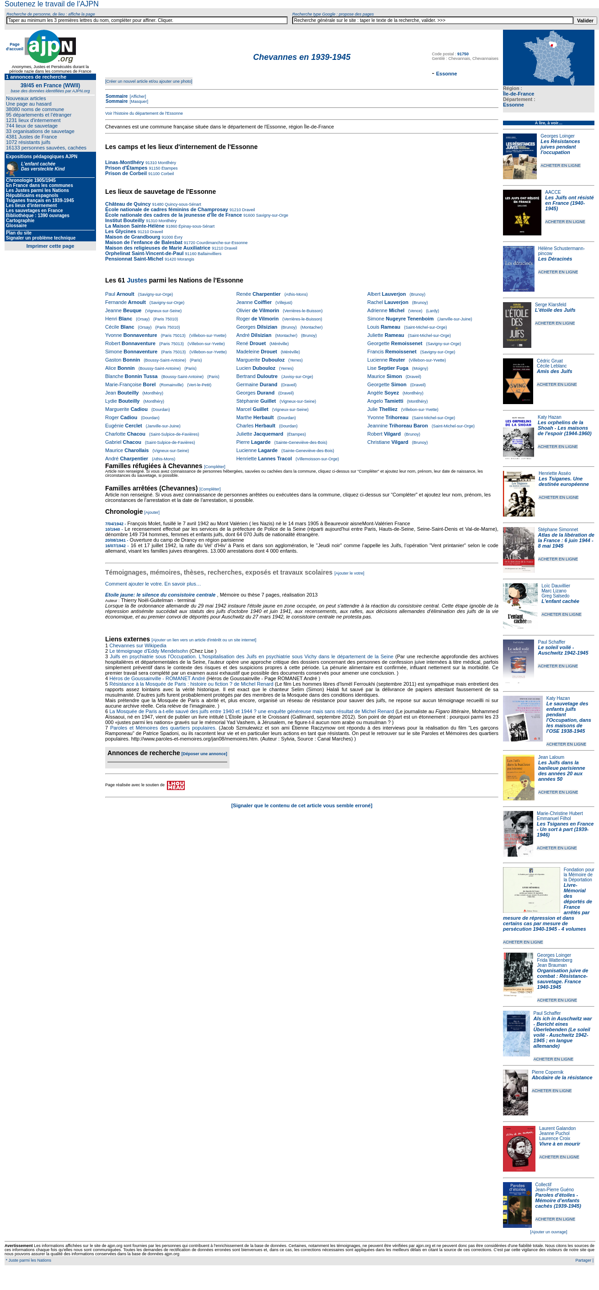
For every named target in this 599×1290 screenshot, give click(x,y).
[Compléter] (214, 466)
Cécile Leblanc (552, 365)
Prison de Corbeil (126, 173)
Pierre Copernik (547, 1072)
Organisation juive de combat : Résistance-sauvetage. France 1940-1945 (562, 979)
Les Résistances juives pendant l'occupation (560, 147)
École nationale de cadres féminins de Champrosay (166, 209)
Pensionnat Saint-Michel (134, 258)
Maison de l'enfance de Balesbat (143, 242)
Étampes (169, 168)
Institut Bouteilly (124, 220)
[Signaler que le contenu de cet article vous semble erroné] (302, 805)
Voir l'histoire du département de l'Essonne (144, 113)
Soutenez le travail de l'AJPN (52, 4)
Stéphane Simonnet (558, 529)
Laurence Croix (554, 1138)
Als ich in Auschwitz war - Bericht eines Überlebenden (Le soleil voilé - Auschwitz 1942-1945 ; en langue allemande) (563, 1032)
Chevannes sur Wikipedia (138, 645)
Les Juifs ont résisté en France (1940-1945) (569, 203)
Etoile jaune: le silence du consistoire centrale (160, 594)
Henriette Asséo (555, 473)
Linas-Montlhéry (125, 162)
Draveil (248, 210)
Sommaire (117, 96)
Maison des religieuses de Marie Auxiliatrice (157, 248)
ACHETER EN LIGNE (560, 165)
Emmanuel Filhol (554, 818)
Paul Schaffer (551, 642)
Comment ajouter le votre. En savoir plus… (153, 583)
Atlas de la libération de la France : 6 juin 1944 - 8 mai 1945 (566, 540)
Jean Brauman (552, 965)
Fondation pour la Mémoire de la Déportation (579, 874)
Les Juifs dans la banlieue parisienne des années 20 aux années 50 (561, 771)
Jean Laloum (551, 757)
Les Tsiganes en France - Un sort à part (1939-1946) (565, 829)
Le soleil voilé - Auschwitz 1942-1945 (563, 650)
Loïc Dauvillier (555, 585)
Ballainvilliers (209, 253)
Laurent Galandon (557, 1128)
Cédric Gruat (550, 360)
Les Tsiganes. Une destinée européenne (564, 481)
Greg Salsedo (555, 595)
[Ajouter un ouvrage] (548, 1232)
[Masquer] (138, 101)
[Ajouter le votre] (349, 573)
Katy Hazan (550, 417)
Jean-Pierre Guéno (554, 1189)
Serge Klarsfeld (550, 304)
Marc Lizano (553, 590)
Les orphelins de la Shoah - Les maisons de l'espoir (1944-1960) (565, 428)
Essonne (513, 104)
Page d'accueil (14, 46)
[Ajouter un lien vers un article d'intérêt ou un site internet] (203, 640)
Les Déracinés (555, 258)
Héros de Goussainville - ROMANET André (157, 678)
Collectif (543, 1184)
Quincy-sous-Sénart (182, 204)
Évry (178, 237)
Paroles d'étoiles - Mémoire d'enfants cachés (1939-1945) (558, 1200)
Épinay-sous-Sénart (196, 226)
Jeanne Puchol (554, 1133)
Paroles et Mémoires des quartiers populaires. (163, 727)
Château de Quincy (128, 204)
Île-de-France (518, 93)
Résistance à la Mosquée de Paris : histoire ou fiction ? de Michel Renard (191, 684)
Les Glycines (120, 231)
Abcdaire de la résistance (562, 1077)
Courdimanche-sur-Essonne (221, 242)
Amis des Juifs (554, 371)
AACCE (553, 192)
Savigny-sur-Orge (271, 215)
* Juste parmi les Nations (28, 1260)
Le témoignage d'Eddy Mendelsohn (148, 651)
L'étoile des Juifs (555, 310)
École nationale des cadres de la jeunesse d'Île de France (173, 215)
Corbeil (167, 173)
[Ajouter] (152, 512)
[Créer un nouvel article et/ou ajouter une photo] (149, 81)
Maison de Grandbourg (132, 237)
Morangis (185, 259)
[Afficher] (137, 96)
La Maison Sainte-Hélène (135, 226)
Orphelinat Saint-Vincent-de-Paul (144, 253)
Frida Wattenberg (554, 960)
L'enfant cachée (560, 601)
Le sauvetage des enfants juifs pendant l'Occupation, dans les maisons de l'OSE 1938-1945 (568, 717)
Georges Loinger (557, 136)
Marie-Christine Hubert (560, 813)
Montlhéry (166, 162)
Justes (137, 280)
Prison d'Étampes (126, 168)
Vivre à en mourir (559, 1143)
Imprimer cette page (51, 246)
